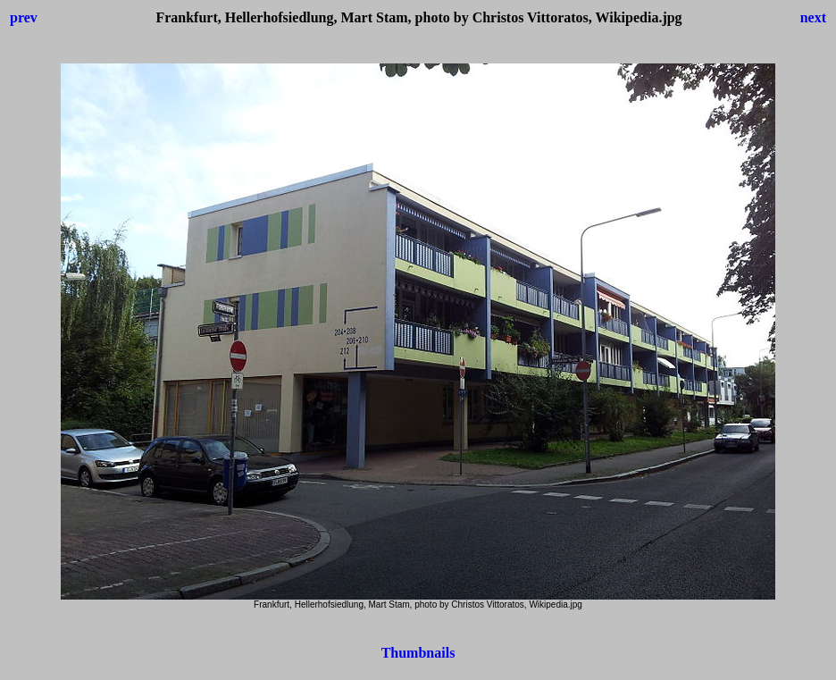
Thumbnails (418, 652)
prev (24, 17)
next (813, 17)
